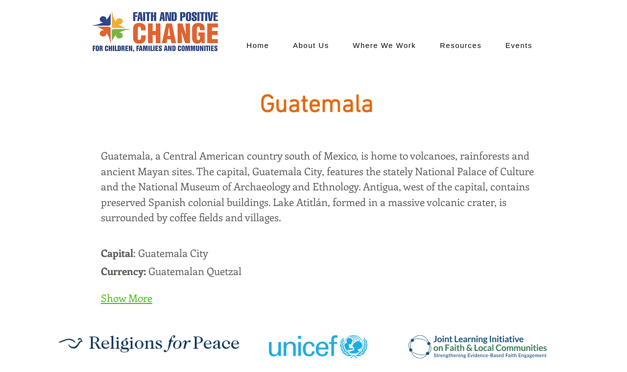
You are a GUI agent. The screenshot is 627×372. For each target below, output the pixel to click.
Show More (126, 297)
